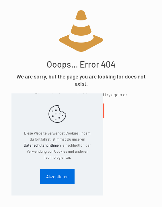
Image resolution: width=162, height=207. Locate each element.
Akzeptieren (57, 176)
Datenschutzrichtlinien (42, 145)
